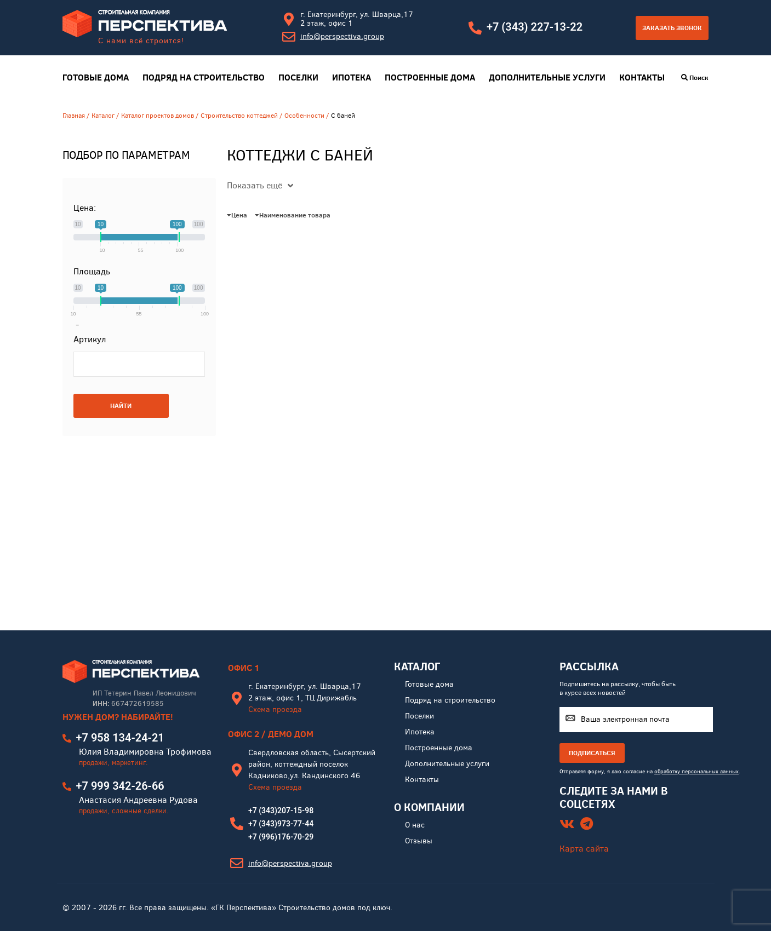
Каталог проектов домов (157, 115)
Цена (237, 215)
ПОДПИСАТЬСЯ (592, 752)
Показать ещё (260, 185)
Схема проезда (275, 709)
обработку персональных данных (696, 771)
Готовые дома (95, 77)
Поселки (298, 77)
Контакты (642, 77)
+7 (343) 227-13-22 (534, 26)
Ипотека (351, 77)
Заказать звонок (672, 27)
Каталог (103, 115)
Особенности (304, 115)
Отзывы (418, 841)
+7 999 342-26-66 (120, 785)
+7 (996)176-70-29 (280, 836)
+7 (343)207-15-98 (280, 810)
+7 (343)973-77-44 (280, 823)
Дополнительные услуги (547, 77)
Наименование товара (292, 215)
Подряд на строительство (203, 77)
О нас (415, 825)
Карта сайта (584, 848)
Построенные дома (430, 77)
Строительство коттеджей (239, 115)
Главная (73, 115)
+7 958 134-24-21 (120, 737)
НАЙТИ (121, 405)
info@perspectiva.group (342, 36)
